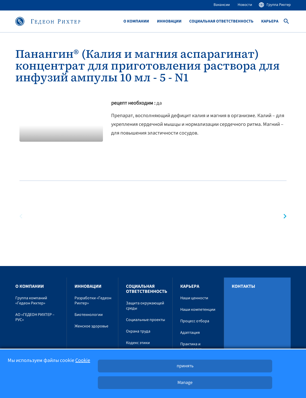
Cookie (82, 360)
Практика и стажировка (191, 346)
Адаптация (190, 332)
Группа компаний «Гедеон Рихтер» (31, 300)
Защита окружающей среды (145, 305)
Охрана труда (138, 331)
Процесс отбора (194, 321)
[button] (283, 216)
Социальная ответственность (221, 21)
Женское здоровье (91, 326)
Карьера (269, 21)
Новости (245, 4)
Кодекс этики (138, 343)
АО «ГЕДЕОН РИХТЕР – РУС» (35, 317)
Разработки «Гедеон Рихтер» (93, 300)
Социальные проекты (145, 320)
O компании (136, 21)
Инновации (169, 21)
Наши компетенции (197, 309)
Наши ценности (194, 298)
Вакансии (222, 4)
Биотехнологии (89, 314)
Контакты (243, 286)
